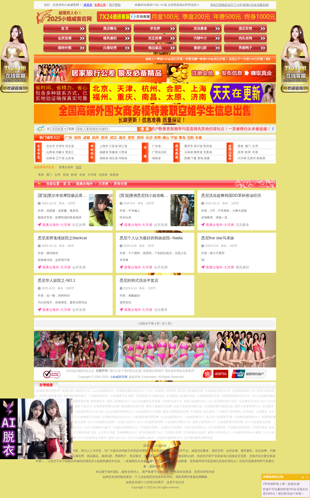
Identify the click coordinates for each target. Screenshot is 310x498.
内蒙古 (60, 152)
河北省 (69, 146)
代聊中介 (200, 38)
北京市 (50, 146)
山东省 (69, 158)
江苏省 (113, 146)
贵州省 (207, 146)
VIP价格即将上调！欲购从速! (281, 484)
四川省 (198, 146)
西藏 (187, 158)
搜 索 (144, 129)
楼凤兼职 (110, 38)
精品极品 (155, 48)
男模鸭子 (245, 48)
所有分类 (120, 184)
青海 (200, 158)
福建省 (104, 152)
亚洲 (240, 152)
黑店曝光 (110, 28)
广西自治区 (159, 152)
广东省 (156, 146)
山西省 (50, 152)
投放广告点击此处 (155, 445)
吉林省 (50, 158)
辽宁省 (60, 158)
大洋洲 (242, 158)
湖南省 (104, 158)
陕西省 (198, 152)
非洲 (255, 152)
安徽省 (113, 152)
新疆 (207, 158)
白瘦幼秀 (110, 48)
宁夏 (194, 158)
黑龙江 (69, 152)
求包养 (155, 28)
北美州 (251, 158)
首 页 (65, 28)
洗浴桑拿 (200, 28)
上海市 (104, 146)
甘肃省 (207, 152)
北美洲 (103, 174)
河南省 (122, 158)
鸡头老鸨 (245, 38)
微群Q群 (200, 48)
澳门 (248, 146)
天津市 (60, 146)
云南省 (188, 152)
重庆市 (188, 146)
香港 (240, 146)
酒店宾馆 (245, 28)
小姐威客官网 (118, 377)
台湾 (255, 146)
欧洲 (248, 152)
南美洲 (260, 158)
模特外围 (64, 48)
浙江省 (122, 146)
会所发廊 (64, 38)
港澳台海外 (66, 167)
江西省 (122, 152)
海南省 (156, 158)
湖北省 (113, 158)
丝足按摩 (155, 38)
